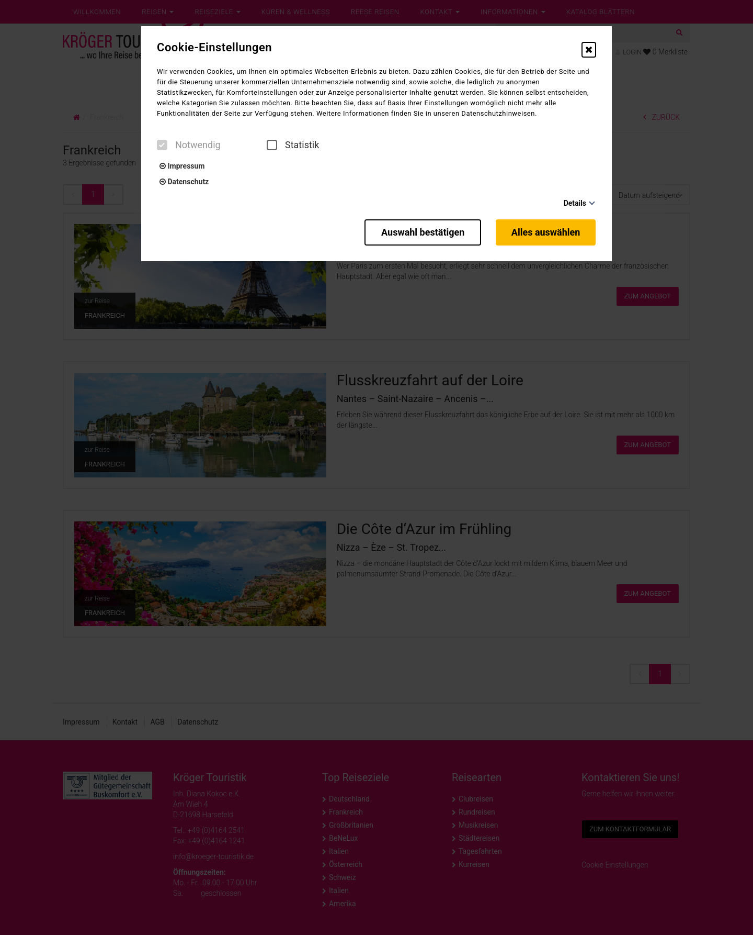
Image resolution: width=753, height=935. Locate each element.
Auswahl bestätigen (421, 231)
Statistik (293, 145)
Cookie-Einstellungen (214, 47)
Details (575, 203)
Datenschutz (184, 181)
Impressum (181, 166)
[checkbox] (162, 145)
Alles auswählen (545, 231)
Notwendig (189, 145)
